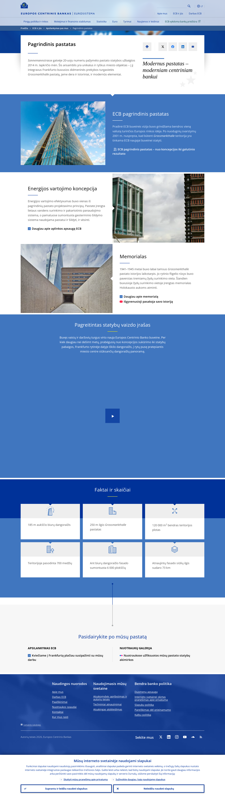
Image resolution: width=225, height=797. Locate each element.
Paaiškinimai (59, 702)
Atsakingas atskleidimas (107, 709)
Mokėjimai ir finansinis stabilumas (72, 21)
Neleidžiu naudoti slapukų (159, 788)
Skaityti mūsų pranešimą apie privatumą (86, 779)
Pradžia (24, 28)
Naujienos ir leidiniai (148, 21)
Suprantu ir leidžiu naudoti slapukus (66, 788)
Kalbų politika (143, 715)
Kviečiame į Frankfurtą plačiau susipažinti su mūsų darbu (65, 658)
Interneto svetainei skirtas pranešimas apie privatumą (151, 698)
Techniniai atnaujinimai (107, 704)
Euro (115, 21)
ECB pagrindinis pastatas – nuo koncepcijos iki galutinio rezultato (154, 151)
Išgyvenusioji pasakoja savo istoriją (146, 301)
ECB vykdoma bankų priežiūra (183, 21)
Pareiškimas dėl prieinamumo (153, 710)
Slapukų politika (144, 705)
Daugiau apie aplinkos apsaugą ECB (56, 229)
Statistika (101, 21)
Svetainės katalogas (32, 724)
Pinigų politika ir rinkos (36, 21)
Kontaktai (57, 712)
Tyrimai (127, 21)
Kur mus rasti (60, 717)
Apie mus (162, 13)
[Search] (172, 6)
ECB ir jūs (178, 13)
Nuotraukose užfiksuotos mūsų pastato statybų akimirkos (155, 658)
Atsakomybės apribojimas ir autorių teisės (110, 698)
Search (189, 6)
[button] (194, 6)
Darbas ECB (195, 13)
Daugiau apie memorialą (141, 296)
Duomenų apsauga (146, 692)
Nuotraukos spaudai (64, 707)
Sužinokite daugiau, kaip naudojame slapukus (140, 779)
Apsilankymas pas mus (57, 28)
